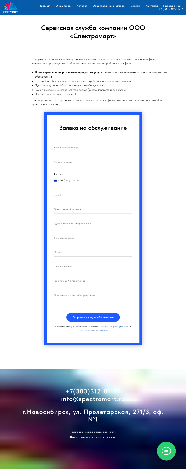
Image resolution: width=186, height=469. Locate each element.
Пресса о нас (171, 5)
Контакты (151, 5)
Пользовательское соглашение (93, 437)
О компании (63, 5)
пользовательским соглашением (93, 330)
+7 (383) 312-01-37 (171, 9)
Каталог (82, 5)
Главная (45, 5)
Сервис (135, 5)
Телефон (59, 174)
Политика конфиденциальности (93, 431)
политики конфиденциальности (115, 326)
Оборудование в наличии (108, 5)
